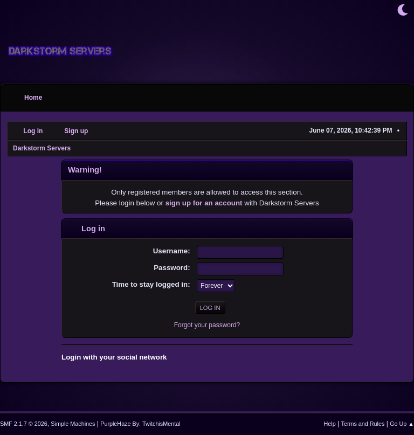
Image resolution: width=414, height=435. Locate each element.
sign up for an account (204, 203)
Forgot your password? (207, 325)
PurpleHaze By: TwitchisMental (140, 423)
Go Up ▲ (402, 423)
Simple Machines (73, 423)
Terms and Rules (363, 423)
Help (330, 423)
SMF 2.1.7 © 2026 (23, 423)
